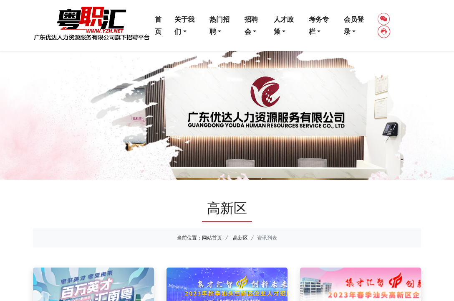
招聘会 (251, 25)
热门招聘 (219, 25)
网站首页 (212, 238)
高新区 (240, 238)
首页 (158, 25)
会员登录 (354, 25)
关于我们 (184, 25)
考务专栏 (319, 25)
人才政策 (284, 25)
